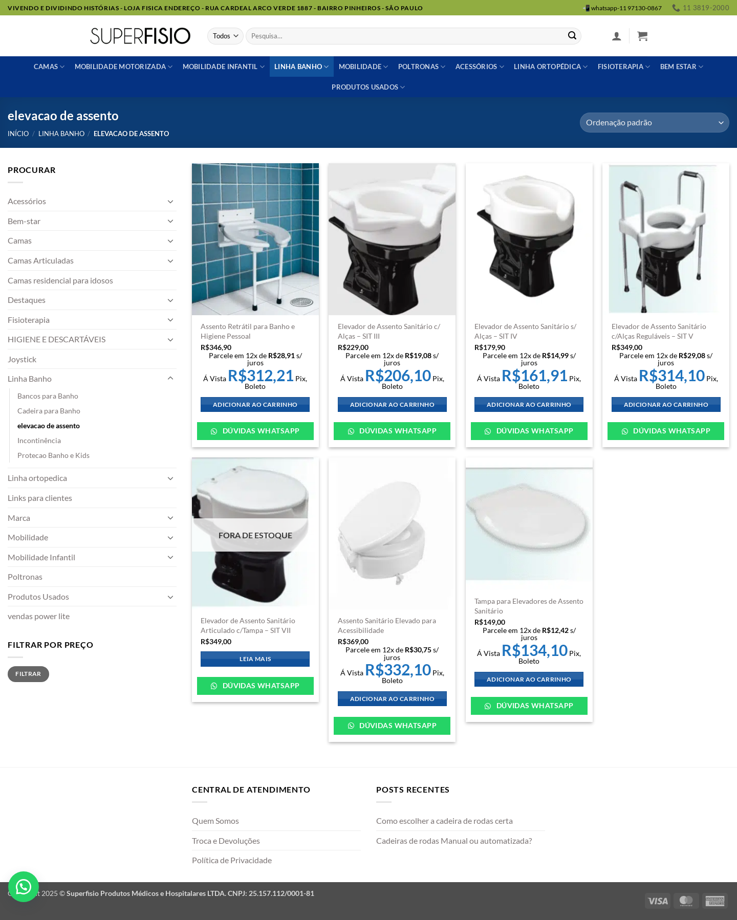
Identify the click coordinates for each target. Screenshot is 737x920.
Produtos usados (368, 87)
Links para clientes (40, 497)
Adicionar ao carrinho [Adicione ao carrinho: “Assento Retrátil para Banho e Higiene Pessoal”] (255, 404)
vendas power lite (39, 616)
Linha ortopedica (37, 478)
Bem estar (682, 67)
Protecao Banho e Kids (53, 455)
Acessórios (480, 67)
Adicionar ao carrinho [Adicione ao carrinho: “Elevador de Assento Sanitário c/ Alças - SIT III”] (392, 404)
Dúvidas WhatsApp (260, 430)
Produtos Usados (38, 596)
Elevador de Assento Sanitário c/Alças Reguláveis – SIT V (659, 331)
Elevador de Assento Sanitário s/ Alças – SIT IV (525, 331)
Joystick (22, 359)
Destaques (27, 299)
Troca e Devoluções (226, 840)
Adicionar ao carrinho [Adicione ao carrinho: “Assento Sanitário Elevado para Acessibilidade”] (392, 698)
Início (18, 133)
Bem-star (24, 221)
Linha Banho (61, 133)
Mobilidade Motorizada (124, 67)
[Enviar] (572, 36)
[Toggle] (170, 201)
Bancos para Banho (47, 395)
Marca (19, 517)
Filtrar (28, 673)
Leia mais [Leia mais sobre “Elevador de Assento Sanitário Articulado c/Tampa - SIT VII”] (255, 658)
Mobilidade (363, 67)
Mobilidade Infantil (224, 67)
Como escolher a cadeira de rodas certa (444, 820)
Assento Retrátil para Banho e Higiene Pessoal (248, 331)
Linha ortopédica (551, 67)
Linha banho (301, 67)
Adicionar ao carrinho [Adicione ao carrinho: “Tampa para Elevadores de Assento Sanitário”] (529, 679)
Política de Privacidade (232, 860)
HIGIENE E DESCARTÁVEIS (56, 339)
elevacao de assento (48, 425)
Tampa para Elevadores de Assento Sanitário (528, 606)
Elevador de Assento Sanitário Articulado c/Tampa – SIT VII (248, 625)
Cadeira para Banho (48, 410)
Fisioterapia (624, 67)
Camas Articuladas (41, 260)
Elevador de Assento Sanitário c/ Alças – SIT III (389, 331)
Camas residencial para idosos (60, 280)
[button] (617, 36)
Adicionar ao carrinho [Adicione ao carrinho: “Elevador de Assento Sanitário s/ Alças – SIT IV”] (529, 404)
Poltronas (422, 67)
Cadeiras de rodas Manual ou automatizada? (454, 840)
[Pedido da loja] (654, 123)
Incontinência (39, 440)
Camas (49, 67)
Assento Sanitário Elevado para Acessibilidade (387, 625)
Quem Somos (215, 820)
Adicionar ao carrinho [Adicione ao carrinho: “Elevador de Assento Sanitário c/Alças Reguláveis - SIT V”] (666, 404)
